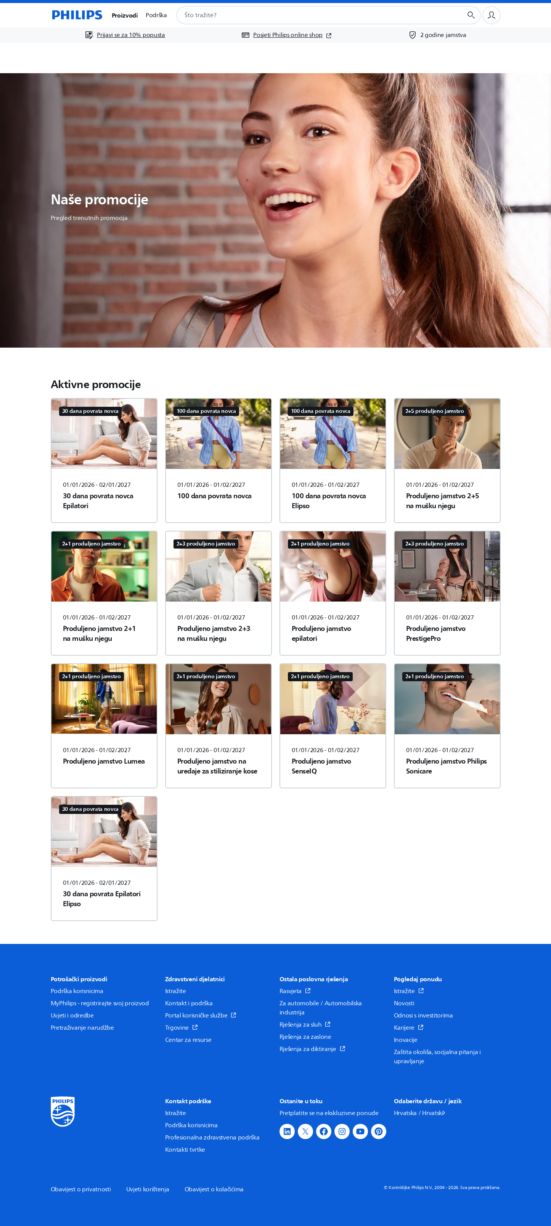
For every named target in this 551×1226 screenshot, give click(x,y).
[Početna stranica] (77, 15)
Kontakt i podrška (189, 1003)
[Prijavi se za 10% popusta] (125, 35)
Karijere (409, 1028)
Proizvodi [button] (125, 15)
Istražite (175, 991)
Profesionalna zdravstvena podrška (212, 1138)
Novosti (404, 1003)
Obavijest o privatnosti (81, 1189)
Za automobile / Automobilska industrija (321, 1007)
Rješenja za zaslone (305, 1037)
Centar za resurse (188, 1040)
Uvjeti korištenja (147, 1189)
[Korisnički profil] (491, 15)
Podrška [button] (156, 15)
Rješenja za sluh (305, 1025)
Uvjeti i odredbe (72, 1016)
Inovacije (406, 1040)
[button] (287, 1131)
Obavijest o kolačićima (214, 1189)
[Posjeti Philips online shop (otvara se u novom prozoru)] (286, 35)
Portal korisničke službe (201, 1016)
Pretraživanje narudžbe (82, 1028)
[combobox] (310, 15)
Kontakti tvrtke (185, 1150)
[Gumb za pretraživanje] (471, 15)
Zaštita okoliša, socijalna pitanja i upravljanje (437, 1056)
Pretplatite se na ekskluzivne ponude (329, 1113)
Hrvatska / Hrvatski (420, 1113)
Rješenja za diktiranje (312, 1049)
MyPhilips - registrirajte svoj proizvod (100, 1003)
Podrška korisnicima (77, 991)
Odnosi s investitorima (423, 1016)
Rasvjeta (295, 991)
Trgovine (181, 1028)
